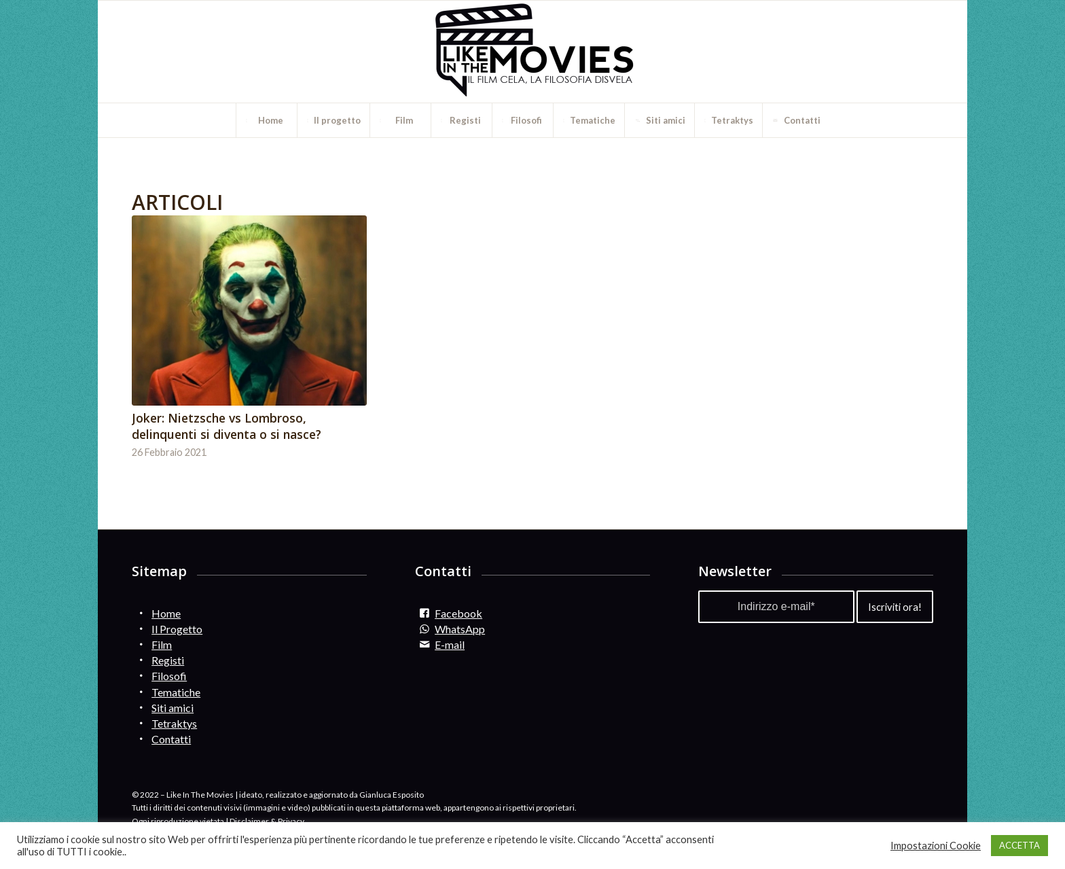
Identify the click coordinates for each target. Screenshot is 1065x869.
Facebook (458, 613)
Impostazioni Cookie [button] (935, 845)
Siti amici (172, 707)
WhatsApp (460, 628)
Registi (167, 660)
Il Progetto (176, 628)
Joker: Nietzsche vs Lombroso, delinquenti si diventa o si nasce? (226, 426)
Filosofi (169, 675)
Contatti (171, 738)
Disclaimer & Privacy (267, 821)
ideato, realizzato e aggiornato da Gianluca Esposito (331, 795)
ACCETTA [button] (1019, 845)
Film (161, 644)
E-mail (450, 644)
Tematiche (175, 692)
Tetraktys (174, 723)
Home (166, 613)
